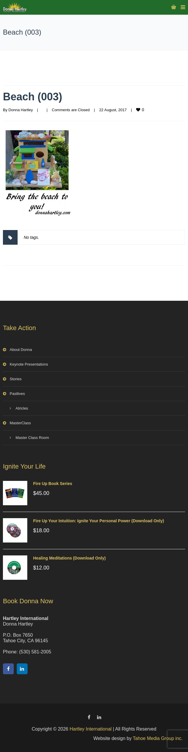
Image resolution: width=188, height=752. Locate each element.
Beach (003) (32, 97)
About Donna (21, 349)
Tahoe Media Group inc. (158, 738)
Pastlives (17, 393)
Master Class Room (32, 437)
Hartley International (90, 728)
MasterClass (20, 423)
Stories (15, 379)
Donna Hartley (21, 110)
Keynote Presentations (29, 364)
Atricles (22, 408)
